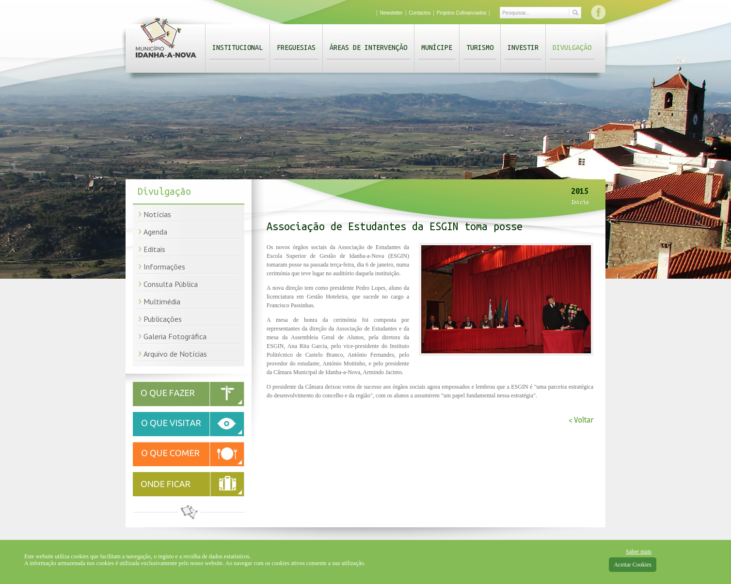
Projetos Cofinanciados (462, 13)
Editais (154, 249)
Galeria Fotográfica (175, 336)
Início (579, 202)
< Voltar (581, 420)
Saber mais (639, 551)
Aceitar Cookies (633, 564)
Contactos (419, 13)
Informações (164, 266)
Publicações (162, 319)
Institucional (237, 47)
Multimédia (161, 301)
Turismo (479, 47)
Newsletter (391, 13)
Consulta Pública (170, 284)
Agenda (155, 232)
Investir (523, 47)
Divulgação (572, 47)
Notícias (157, 214)
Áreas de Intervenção (368, 47)
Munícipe (436, 47)
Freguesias (296, 47)
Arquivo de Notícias (175, 354)
